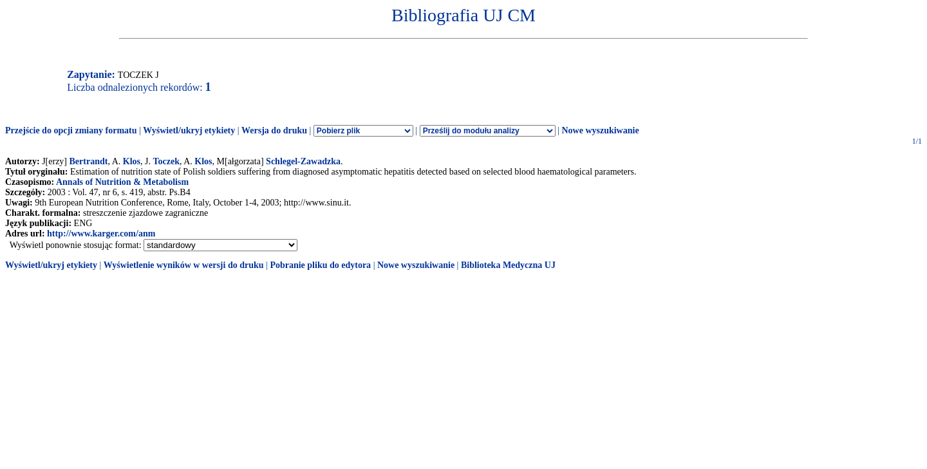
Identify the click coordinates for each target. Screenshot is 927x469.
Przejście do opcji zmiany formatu (71, 130)
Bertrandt (89, 161)
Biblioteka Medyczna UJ (508, 265)
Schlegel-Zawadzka (303, 161)
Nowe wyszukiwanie (600, 130)
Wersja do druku (274, 130)
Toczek (166, 161)
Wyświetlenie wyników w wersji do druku (184, 265)
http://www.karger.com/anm (101, 233)
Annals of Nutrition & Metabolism (122, 182)
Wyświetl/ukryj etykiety (189, 130)
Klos (131, 161)
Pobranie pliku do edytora (320, 265)
